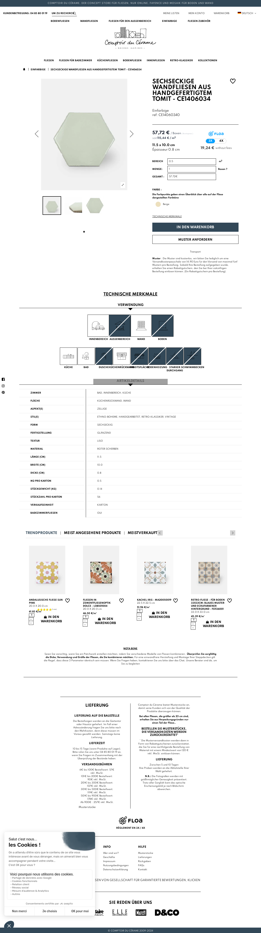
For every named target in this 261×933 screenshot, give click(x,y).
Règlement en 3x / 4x (130, 827)
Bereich (157, 161)
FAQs (141, 864)
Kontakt (142, 868)
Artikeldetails (130, 380)
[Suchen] (64, 13)
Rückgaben (144, 860)
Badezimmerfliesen (43, 512)
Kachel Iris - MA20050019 (154, 599)
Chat (182, 659)
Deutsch (247, 13)
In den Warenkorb (195, 227)
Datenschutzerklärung (115, 868)
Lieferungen (145, 856)
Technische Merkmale (167, 216)
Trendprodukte (41, 532)
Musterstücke (145, 852)
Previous (226, 532)
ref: (155, 115)
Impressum (109, 860)
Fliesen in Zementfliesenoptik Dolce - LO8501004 (97, 602)
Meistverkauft (142, 532)
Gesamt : (158, 176)
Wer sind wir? (111, 852)
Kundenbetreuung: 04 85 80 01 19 (25, 13)
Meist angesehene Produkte (92, 532)
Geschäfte (109, 856)
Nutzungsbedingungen (116, 864)
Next (232, 532)
